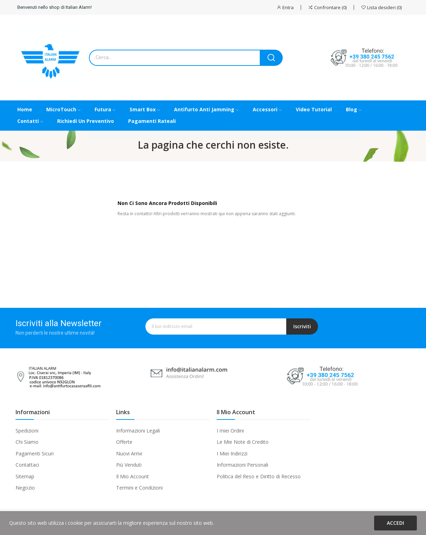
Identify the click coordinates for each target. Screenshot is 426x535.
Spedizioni (27, 430)
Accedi (395, 523)
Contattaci (27, 464)
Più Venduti (129, 464)
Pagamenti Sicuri (35, 453)
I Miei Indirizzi (232, 453)
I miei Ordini (230, 430)
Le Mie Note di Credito (243, 441)
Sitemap (25, 476)
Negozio (25, 487)
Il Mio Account (132, 476)
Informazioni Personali (242, 464)
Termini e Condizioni (139, 487)
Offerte (124, 441)
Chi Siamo (27, 441)
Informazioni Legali (138, 430)
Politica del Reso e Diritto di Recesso (259, 476)
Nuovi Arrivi (129, 453)
